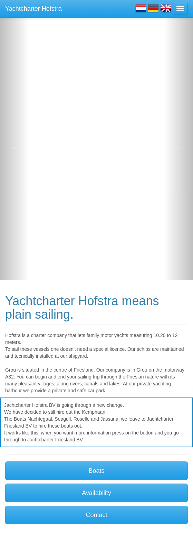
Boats (96, 470)
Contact (96, 515)
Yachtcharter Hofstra (33, 8)
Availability (96, 492)
